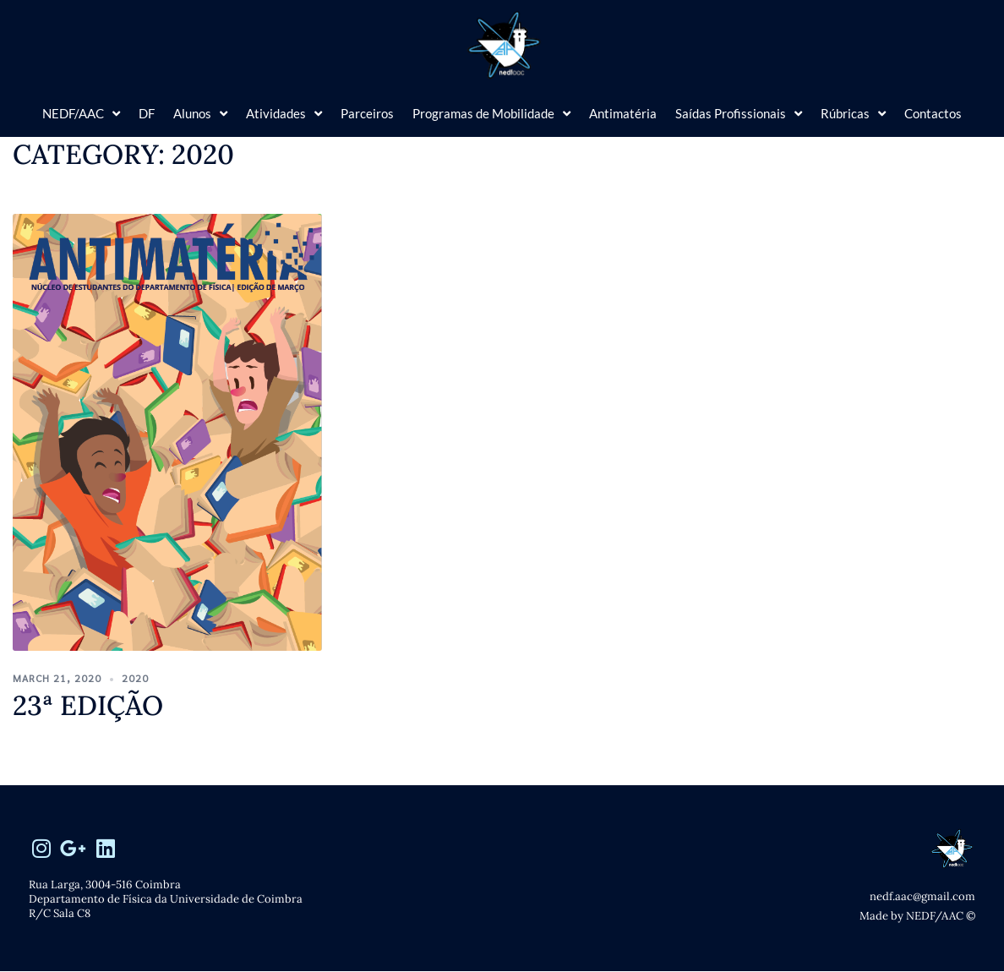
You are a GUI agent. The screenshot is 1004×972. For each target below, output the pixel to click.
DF (147, 113)
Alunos (200, 113)
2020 (135, 678)
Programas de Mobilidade (491, 113)
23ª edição (88, 705)
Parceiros (367, 113)
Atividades (284, 113)
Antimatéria (623, 113)
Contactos (933, 113)
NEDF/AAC (81, 113)
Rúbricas (853, 113)
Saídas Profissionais (738, 113)
